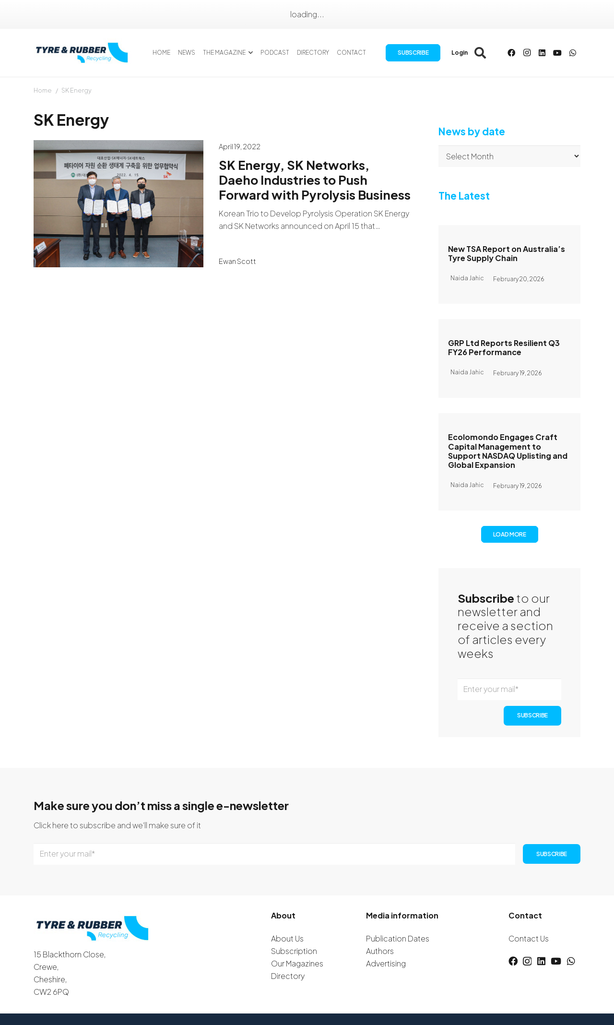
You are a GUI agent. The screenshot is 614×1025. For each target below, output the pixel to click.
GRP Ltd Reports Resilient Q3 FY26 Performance (504, 347)
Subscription (294, 951)
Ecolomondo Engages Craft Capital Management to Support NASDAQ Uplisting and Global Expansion (507, 451)
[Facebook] (511, 52)
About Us (287, 938)
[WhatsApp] (572, 52)
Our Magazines (297, 963)
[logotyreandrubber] (83, 52)
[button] (249, 53)
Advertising (386, 963)
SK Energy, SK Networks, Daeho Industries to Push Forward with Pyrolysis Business (315, 179)
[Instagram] (526, 52)
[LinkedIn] (542, 52)
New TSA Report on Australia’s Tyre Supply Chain (506, 253)
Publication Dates (397, 938)
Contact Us (528, 938)
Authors (380, 951)
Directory (288, 976)
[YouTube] (557, 52)
